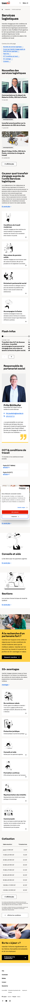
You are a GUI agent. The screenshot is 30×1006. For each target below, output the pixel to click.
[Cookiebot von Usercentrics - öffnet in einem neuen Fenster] (19, 488)
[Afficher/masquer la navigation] (25, 3)
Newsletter (5, 986)
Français (14, 996)
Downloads (5, 974)
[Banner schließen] (27, 488)
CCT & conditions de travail (10, 56)
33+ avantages (7, 59)
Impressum (24, 990)
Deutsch (9, 996)
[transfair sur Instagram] (10, 1001)
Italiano (18, 996)
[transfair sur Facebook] (3, 1001)
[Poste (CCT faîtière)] (6, 467)
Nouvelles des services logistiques (12, 47)
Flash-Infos (6, 53)
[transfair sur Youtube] (6, 1001)
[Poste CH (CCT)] (6, 474)
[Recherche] (20, 3)
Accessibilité (4, 990)
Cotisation (6, 61)
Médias (4, 978)
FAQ (3, 971)
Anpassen (15, 516)
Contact (4, 982)
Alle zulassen (15, 512)
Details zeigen (21, 507)
